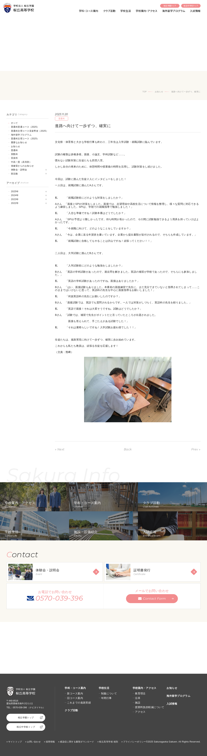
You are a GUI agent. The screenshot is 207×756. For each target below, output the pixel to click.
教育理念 (140, 693)
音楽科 (14, 158)
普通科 (14, 150)
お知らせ (159, 92)
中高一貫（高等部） (21, 162)
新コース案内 (75, 693)
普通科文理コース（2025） (25, 138)
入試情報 (195, 11)
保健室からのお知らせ (22, 166)
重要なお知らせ (19, 142)
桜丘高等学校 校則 (108, 741)
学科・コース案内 (88, 11)
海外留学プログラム (173, 11)
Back (128, 449)
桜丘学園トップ (170, 5)
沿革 (137, 698)
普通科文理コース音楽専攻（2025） (29, 131)
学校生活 (125, 11)
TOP (145, 92)
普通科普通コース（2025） (25, 127)
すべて (14, 123)
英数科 (14, 154)
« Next (59, 449)
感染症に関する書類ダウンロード (77, 741)
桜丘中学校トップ (191, 5)
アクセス (140, 711)
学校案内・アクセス (146, 11)
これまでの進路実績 (79, 702)
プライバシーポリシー (134, 741)
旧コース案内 (75, 698)
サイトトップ (15, 741)
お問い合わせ (34, 741)
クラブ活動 (109, 11)
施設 (137, 702)
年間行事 (106, 698)
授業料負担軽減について (149, 707)
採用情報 (50, 741)
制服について (109, 693)
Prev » (196, 449)
